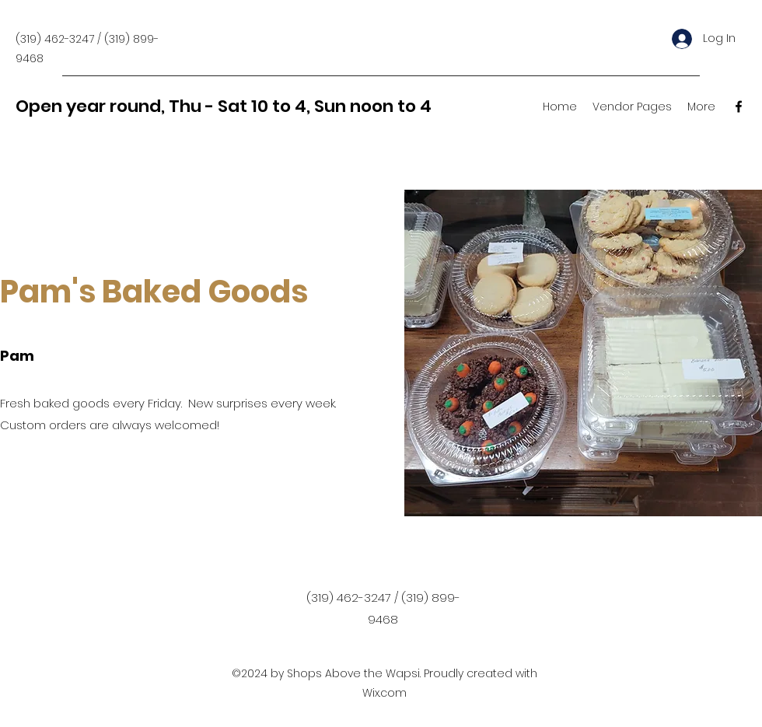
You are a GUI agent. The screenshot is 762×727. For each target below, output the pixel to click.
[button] (632, 106)
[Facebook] (738, 106)
